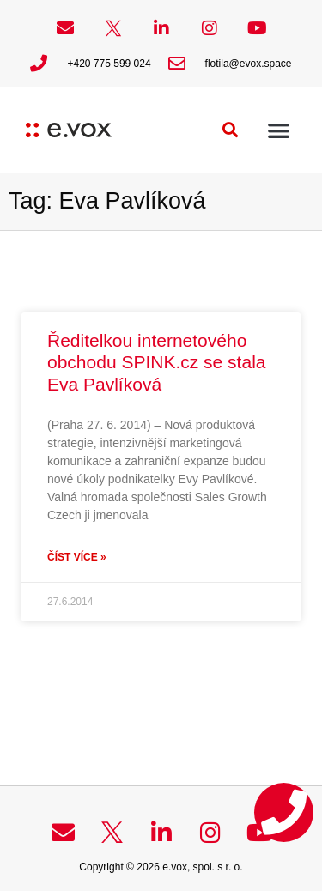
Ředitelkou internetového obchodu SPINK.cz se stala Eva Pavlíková (156, 361)
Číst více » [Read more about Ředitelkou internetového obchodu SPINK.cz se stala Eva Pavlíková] (76, 557)
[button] (230, 130)
